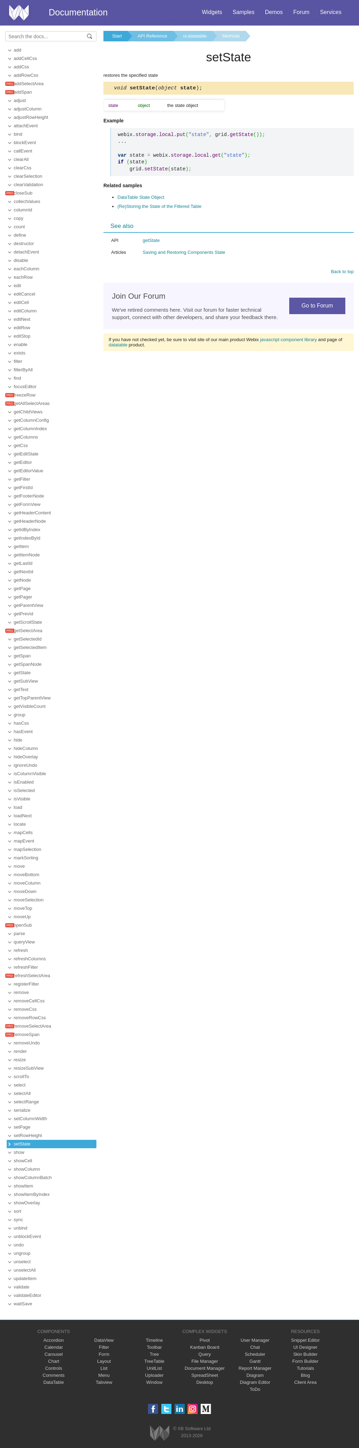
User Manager (255, 1340)
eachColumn (26, 268)
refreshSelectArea (32, 975)
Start (117, 36)
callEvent (23, 151)
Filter (104, 1347)
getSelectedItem (30, 647)
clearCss (23, 167)
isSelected (24, 790)
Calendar (54, 1347)
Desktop (204, 1382)
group (19, 714)
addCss (21, 66)
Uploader (154, 1375)
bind (18, 134)
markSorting (26, 857)
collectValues (27, 201)
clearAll (21, 159)
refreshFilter (26, 967)
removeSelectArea (32, 1026)
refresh (21, 950)
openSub (23, 925)
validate (21, 1287)
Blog (305, 1375)
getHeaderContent (32, 512)
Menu (104, 1375)
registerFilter (26, 984)
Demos (274, 12)
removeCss (25, 1009)
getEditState (26, 453)
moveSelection (28, 899)
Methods (231, 36)
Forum (301, 12)
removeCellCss (29, 1000)
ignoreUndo (25, 765)
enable (20, 344)
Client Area (305, 1382)
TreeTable (154, 1361)
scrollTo (21, 1076)
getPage (22, 588)
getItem (21, 546)
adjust (20, 100)
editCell (21, 302)
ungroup (22, 1253)
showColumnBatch (33, 1177)
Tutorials (305, 1368)
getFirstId (23, 487)
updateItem (25, 1278)
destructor (24, 243)
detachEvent (26, 252)
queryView (24, 942)
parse (19, 933)
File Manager (204, 1361)
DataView (104, 1340)
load (18, 807)
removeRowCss (30, 1017)
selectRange (26, 1101)
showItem (23, 1186)
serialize (22, 1110)
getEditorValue (28, 470)
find (17, 378)
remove (21, 992)
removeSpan (27, 1034)
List (103, 1368)
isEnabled (24, 782)
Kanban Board (204, 1347)
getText (21, 689)
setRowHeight (28, 1135)
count (19, 226)
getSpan (22, 655)
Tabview (104, 1382)
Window (154, 1382)
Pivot (204, 1340)
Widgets (212, 12)
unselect (22, 1261)
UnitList (154, 1368)
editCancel (24, 294)
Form (104, 1354)
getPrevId (23, 613)
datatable (118, 346)
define (20, 235)
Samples (243, 12)
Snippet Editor (305, 1340)
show (19, 1152)
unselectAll (25, 1270)
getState (22, 672)
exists (19, 353)
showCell (23, 1160)
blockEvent (25, 142)
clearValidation (28, 184)
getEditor (23, 462)
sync (18, 1219)
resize (20, 1059)
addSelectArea (28, 83)
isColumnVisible (30, 773)
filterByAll (23, 369)
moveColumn (27, 883)
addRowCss (26, 75)
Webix (159, 1433)
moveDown (25, 891)
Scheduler (255, 1354)
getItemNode (27, 554)
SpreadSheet (204, 1375)
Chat (255, 1347)
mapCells (23, 832)
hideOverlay (26, 756)
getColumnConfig (31, 420)
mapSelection (27, 849)
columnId (23, 209)
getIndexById (27, 538)
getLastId (23, 563)
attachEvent (26, 125)
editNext (22, 319)
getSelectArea (28, 630)
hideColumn (26, 748)
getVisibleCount (30, 706)
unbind (20, 1228)
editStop (22, 336)
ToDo (255, 1389)
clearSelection (28, 176)
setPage (22, 1127)
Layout (104, 1361)
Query (204, 1354)
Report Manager (254, 1368)
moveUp (22, 916)
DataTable (53, 1382)
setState (22, 1143)
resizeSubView (29, 1068)
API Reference (152, 36)
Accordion (53, 1340)
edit (17, 285)
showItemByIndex (32, 1194)
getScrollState (28, 622)
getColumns (26, 437)
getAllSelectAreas (32, 403)
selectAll (22, 1093)
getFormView (27, 504)
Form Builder (305, 1361)
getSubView (26, 681)
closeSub (23, 193)
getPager (23, 597)
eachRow (23, 277)
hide (18, 740)
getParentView (28, 605)
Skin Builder (305, 1354)
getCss (21, 445)
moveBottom (26, 874)
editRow (22, 327)
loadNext (23, 815)
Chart (53, 1361)
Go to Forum (317, 307)
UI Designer (305, 1347)
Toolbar (154, 1347)
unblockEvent (27, 1236)
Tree (154, 1354)
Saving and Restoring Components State (184, 253)
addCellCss (25, 58)
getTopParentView (32, 698)
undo (19, 1244)
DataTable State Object (140, 198)
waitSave (23, 1303)
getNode (22, 580)
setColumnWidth (30, 1118)
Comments (54, 1375)
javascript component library (288, 340)
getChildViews (28, 411)
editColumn (25, 310)
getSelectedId (28, 639)
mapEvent (24, 841)
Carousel (54, 1354)
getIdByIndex (27, 529)
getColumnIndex (30, 428)
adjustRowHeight (31, 117)
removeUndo (27, 1043)
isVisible (22, 798)
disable (21, 260)
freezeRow (24, 395)
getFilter (22, 479)
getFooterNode (29, 496)
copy (18, 218)
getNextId (23, 571)
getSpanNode (28, 664)
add (17, 50)
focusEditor (25, 386)
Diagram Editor (255, 1382)
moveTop (23, 908)
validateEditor (27, 1295)
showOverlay (27, 1202)
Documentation (78, 12)
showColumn (27, 1169)
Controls (53, 1368)
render (20, 1051)
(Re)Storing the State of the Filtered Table (159, 207)
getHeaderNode (30, 521)
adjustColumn (28, 108)
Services (330, 12)
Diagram (255, 1375)
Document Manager (205, 1368)
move (19, 866)
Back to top (342, 272)
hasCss (21, 723)
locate (20, 824)
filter (18, 361)
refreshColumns (30, 958)
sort (17, 1211)
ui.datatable (194, 36)
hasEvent (23, 731)
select (20, 1085)
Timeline (154, 1340)
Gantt (255, 1361)
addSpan (23, 92)
